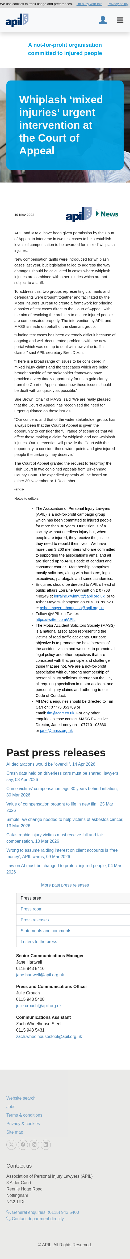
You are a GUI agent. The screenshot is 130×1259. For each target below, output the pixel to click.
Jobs (10, 1106)
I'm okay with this (89, 4)
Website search (21, 1098)
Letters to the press (39, 941)
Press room (32, 909)
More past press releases (65, 885)
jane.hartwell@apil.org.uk (40, 975)
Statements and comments (46, 931)
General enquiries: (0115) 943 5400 (42, 1212)
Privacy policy (118, 4)
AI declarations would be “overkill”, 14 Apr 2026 (50, 764)
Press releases (35, 920)
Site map (14, 1132)
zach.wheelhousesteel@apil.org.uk (49, 1036)
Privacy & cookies (23, 1123)
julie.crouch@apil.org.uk (39, 1005)
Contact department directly (35, 1218)
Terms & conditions (24, 1115)
